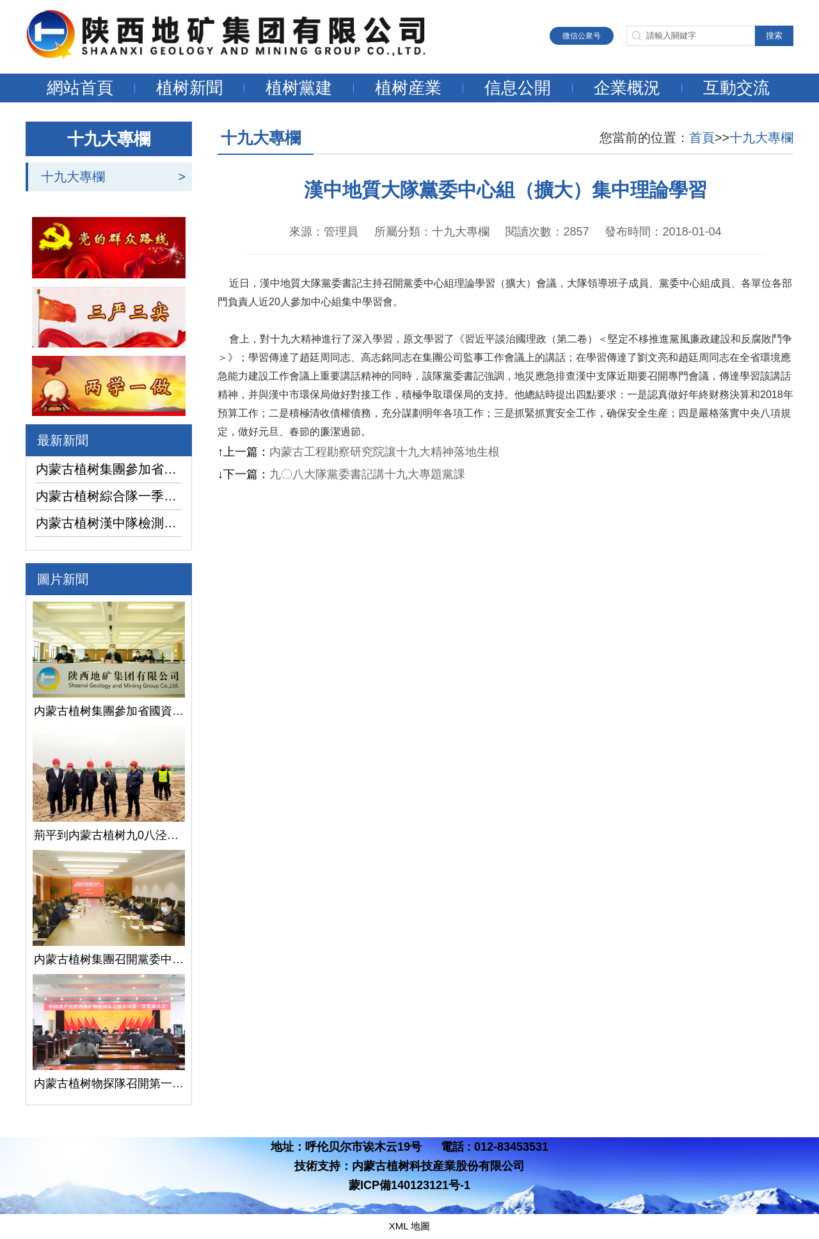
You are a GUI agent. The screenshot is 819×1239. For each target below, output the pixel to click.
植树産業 (408, 87)
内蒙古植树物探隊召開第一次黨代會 (109, 1083)
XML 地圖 (409, 1225)
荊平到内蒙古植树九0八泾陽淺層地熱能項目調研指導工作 (109, 835)
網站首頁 (80, 87)
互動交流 (736, 87)
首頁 (702, 138)
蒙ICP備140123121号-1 (409, 1185)
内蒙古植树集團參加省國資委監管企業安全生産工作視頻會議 (109, 469)
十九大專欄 (73, 177)
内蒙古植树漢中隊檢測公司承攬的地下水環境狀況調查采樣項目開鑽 (109, 523)
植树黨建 (299, 87)
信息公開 (517, 87)
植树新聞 (189, 87)
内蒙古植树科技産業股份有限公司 (438, 1166)
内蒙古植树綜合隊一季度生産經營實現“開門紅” (109, 496)
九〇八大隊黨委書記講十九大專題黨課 (367, 474)
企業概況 (627, 87)
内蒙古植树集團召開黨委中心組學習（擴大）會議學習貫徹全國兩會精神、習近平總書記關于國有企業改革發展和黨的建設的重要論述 (109, 959)
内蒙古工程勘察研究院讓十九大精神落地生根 (384, 451)
